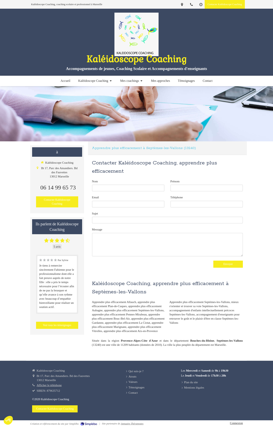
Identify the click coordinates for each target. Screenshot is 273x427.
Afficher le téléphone (49, 385)
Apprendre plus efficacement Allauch (114, 302)
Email (95, 197)
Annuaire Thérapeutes (132, 423)
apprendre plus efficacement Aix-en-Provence (131, 331)
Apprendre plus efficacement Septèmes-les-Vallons (199, 302)
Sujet (95, 213)
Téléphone (176, 197)
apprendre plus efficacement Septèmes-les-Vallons (134, 310)
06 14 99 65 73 (58, 187)
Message (97, 229)
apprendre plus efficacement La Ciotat (127, 322)
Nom (95, 181)
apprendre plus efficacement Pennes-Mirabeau (119, 314)
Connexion (236, 423)
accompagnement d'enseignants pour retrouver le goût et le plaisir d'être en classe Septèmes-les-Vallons (204, 318)
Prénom (175, 181)
